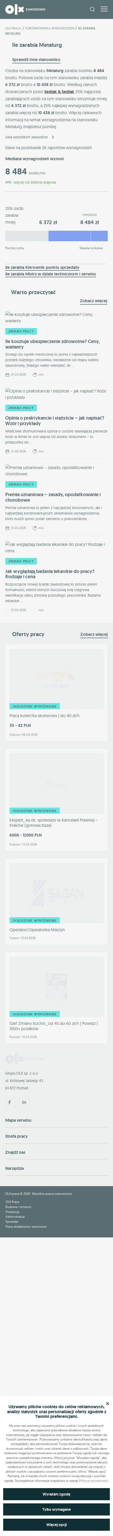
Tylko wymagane (56, 1509)
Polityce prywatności (93, 1481)
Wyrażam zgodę (56, 1494)
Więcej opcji (56, 1524)
